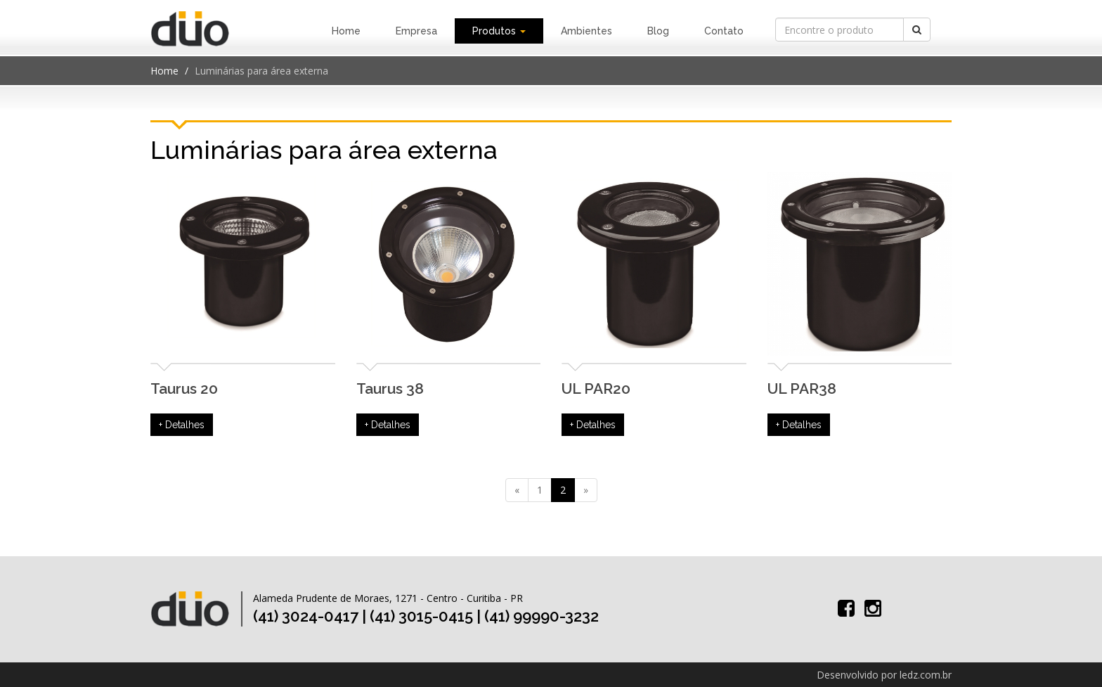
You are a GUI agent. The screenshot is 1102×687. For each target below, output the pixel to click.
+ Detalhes (182, 424)
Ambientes (586, 31)
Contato (724, 31)
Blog (658, 31)
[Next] (585, 490)
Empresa (416, 31)
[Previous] (517, 490)
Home (346, 31)
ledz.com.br (926, 674)
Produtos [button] (499, 31)
